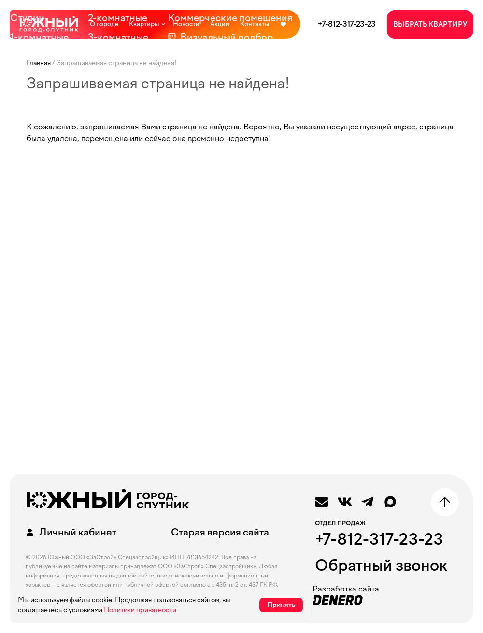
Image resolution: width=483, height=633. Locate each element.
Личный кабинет (69, 532)
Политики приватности (140, 610)
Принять (281, 605)
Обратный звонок (381, 565)
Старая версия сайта (220, 532)
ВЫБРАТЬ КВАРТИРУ (430, 24)
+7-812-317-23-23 (347, 23)
